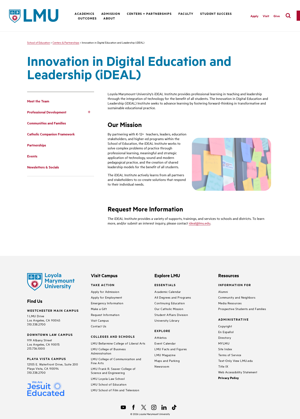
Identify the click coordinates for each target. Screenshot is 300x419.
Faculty (185, 13)
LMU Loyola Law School (108, 378)
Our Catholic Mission (168, 309)
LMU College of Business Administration (108, 351)
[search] (288, 16)
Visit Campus (100, 320)
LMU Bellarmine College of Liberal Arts (118, 343)
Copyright (225, 326)
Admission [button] (110, 13)
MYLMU (224, 343)
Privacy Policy (228, 378)
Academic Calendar (167, 291)
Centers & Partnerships (66, 42)
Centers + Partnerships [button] (149, 13)
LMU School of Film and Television (115, 390)
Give (277, 16)
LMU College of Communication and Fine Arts (116, 361)
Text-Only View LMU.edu (235, 360)
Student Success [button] (216, 13)
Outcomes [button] (87, 18)
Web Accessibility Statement (237, 372)
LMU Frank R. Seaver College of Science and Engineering (113, 371)
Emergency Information (107, 303)
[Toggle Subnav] (89, 112)
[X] (144, 407)
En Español (226, 332)
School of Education (38, 42)
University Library (166, 320)
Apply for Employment (106, 297)
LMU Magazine (164, 355)
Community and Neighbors (237, 297)
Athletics (160, 337)
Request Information (105, 315)
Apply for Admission (105, 291)
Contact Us (98, 326)
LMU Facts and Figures (170, 349)
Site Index (225, 349)
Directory (224, 337)
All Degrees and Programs (172, 297)
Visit (266, 16)
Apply (254, 16)
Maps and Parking (167, 360)
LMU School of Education (109, 384)
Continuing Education (169, 303)
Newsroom (161, 366)
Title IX (223, 366)
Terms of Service (229, 355)
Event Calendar (165, 343)
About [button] (109, 18)
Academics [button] (84, 13)
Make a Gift (99, 309)
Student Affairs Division (171, 315)
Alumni (223, 291)
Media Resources (230, 303)
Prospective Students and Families (242, 309)
